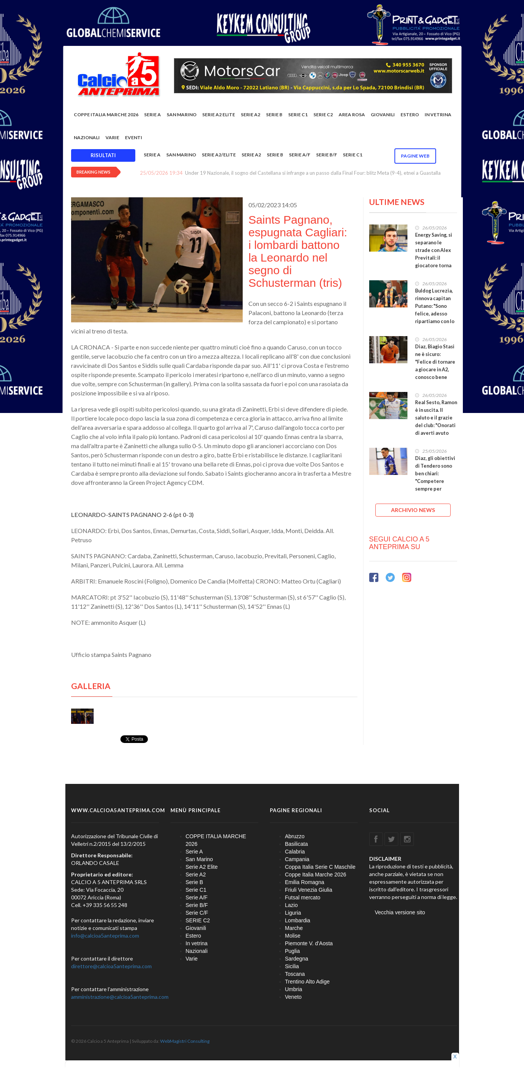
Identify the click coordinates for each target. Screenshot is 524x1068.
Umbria (293, 989)
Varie (112, 137)
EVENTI (133, 137)
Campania (297, 859)
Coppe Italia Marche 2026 (315, 874)
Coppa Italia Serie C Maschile (320, 867)
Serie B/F (326, 155)
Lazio (291, 905)
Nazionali (87, 137)
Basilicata (296, 844)
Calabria (295, 852)
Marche (294, 928)
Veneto (293, 997)
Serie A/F (299, 155)
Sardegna (296, 959)
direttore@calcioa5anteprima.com (111, 966)
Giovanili (383, 114)
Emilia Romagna (304, 882)
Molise (292, 936)
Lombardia (297, 920)
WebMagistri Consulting (184, 1041)
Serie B (274, 114)
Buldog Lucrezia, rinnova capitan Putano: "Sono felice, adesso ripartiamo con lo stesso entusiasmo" (434, 314)
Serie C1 (298, 114)
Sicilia (292, 966)
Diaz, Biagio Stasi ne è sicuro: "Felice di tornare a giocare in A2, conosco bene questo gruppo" (435, 366)
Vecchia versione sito (400, 912)
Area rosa (352, 114)
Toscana (295, 974)
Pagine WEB (415, 156)
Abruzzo (295, 836)
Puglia (292, 951)
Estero (410, 114)
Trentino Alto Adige (307, 982)
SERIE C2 (323, 114)
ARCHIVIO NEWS (413, 510)
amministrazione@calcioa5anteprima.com (120, 996)
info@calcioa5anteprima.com (105, 935)
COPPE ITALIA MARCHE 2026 (106, 114)
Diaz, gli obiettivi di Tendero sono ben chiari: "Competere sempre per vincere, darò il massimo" (435, 481)
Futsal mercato (303, 897)
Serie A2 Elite (218, 114)
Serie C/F (197, 913)
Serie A (152, 114)
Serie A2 (250, 114)
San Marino (181, 114)
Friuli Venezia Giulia (309, 890)
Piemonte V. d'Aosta (309, 943)
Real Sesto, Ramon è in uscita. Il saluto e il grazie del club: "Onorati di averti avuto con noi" (436, 422)
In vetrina (438, 114)
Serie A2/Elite (219, 155)
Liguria (293, 913)
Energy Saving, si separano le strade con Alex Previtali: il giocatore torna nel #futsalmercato (433, 258)
